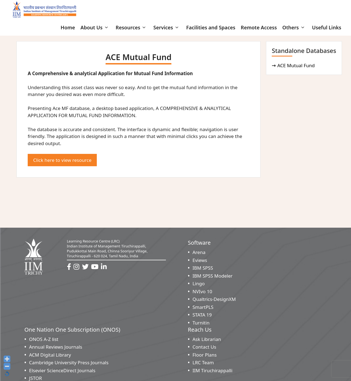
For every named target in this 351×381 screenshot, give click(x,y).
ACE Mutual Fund (297, 65)
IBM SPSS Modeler (213, 276)
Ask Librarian (207, 339)
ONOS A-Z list (43, 339)
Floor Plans (205, 355)
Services (167, 27)
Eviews (200, 260)
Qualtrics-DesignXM (214, 299)
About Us (95, 27)
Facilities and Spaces (210, 27)
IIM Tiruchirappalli (213, 370)
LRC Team (203, 362)
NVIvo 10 (202, 291)
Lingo (199, 283)
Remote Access (259, 27)
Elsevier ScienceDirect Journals (62, 370)
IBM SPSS (203, 268)
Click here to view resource (62, 160)
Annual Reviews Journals (55, 347)
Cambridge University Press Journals (69, 362)
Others (294, 27)
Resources (132, 27)
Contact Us (204, 347)
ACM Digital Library (50, 355)
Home (68, 27)
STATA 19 (202, 315)
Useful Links (326, 27)
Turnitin (201, 323)
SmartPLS (203, 307)
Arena (199, 252)
